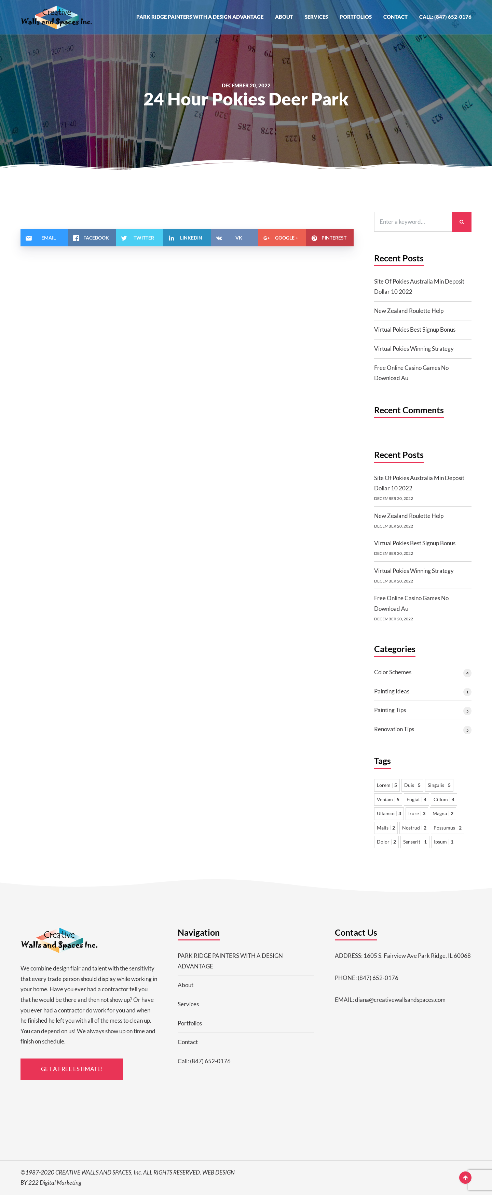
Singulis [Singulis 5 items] (439, 785)
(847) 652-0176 (378, 977)
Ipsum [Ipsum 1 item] (443, 842)
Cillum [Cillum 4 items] (444, 799)
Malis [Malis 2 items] (386, 828)
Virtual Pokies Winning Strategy (414, 348)
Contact (395, 17)
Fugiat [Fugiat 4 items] (416, 799)
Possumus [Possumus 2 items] (448, 828)
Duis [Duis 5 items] (412, 785)
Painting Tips (390, 710)
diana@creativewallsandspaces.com (400, 999)
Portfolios (356, 17)
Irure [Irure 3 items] (416, 813)
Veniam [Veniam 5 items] (388, 799)
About (284, 17)
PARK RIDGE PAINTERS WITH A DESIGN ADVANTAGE (199, 17)
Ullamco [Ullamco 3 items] (389, 813)
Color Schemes (392, 672)
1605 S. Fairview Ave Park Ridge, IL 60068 (417, 955)
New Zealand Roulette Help (408, 310)
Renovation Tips (394, 729)
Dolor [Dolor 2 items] (386, 842)
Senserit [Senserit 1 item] (415, 842)
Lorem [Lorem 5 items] (387, 785)
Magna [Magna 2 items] (443, 813)
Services (316, 17)
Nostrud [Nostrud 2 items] (414, 828)
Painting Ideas (391, 691)
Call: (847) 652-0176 (445, 17)
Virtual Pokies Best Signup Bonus (414, 329)
